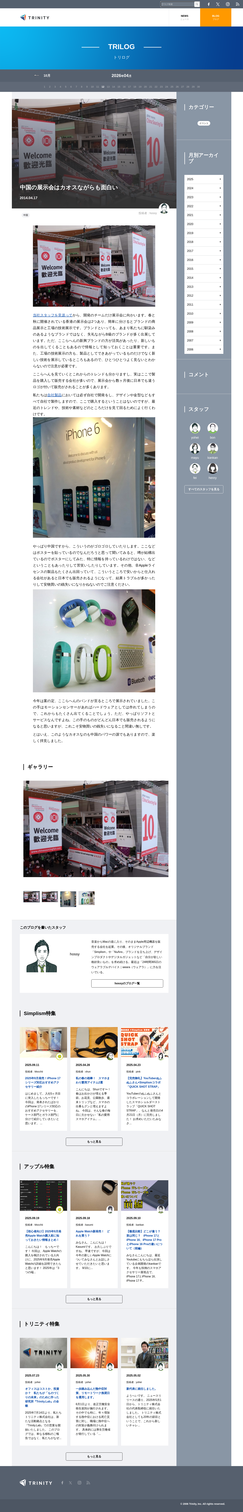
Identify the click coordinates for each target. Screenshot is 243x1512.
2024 (190, 188)
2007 (190, 340)
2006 (190, 349)
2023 (190, 197)
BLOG (215, 17)
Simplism (100, 951)
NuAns (118, 951)
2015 (190, 268)
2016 (190, 259)
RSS (237, 4)
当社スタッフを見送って (53, 315)
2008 (190, 331)
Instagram (228, 4)
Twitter (218, 4)
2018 (190, 241)
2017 (190, 250)
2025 (190, 179)
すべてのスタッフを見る (203, 489)
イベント (203, 123)
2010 (190, 313)
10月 (47, 75)
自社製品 (54, 395)
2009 (190, 322)
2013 (190, 286)
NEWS (184, 17)
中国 (25, 215)
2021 (190, 215)
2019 (190, 233)
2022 (190, 206)
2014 (190, 277)
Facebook (209, 4)
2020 (190, 224)
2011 (190, 304)
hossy (153, 213)
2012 (190, 295)
